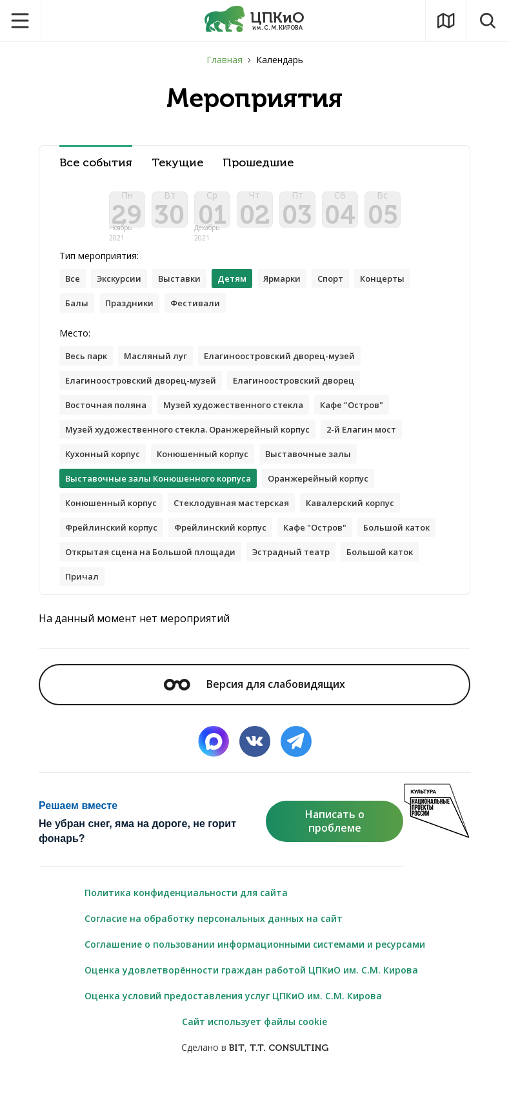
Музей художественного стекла (246, 421)
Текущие (177, 163)
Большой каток (102, 575)
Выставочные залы (326, 472)
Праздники (199, 315)
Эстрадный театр (108, 601)
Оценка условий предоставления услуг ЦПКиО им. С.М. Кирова (233, 1021)
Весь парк (89, 369)
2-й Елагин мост (385, 446)
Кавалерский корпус (373, 524)
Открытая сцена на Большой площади (248, 575)
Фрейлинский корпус (115, 549)
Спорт (351, 289)
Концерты (90, 315)
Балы (143, 315)
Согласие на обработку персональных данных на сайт (214, 944)
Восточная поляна (109, 421)
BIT (237, 1073)
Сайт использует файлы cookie (254, 1047)
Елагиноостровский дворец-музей (295, 369)
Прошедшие (258, 163)
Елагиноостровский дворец (311, 395)
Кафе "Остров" (373, 421)
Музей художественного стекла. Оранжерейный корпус (197, 446)
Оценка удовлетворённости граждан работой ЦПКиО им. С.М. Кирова (251, 996)
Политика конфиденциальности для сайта (186, 918)
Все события (95, 163)
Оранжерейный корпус (337, 498)
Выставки (189, 289)
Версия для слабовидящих (254, 710)
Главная (224, 60)
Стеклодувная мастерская (244, 524)
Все (73, 289)
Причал (276, 601)
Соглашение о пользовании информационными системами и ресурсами (255, 970)
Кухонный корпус (106, 472)
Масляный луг (162, 369)
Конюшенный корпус (214, 472)
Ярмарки (298, 289)
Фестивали (269, 315)
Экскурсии (123, 289)
